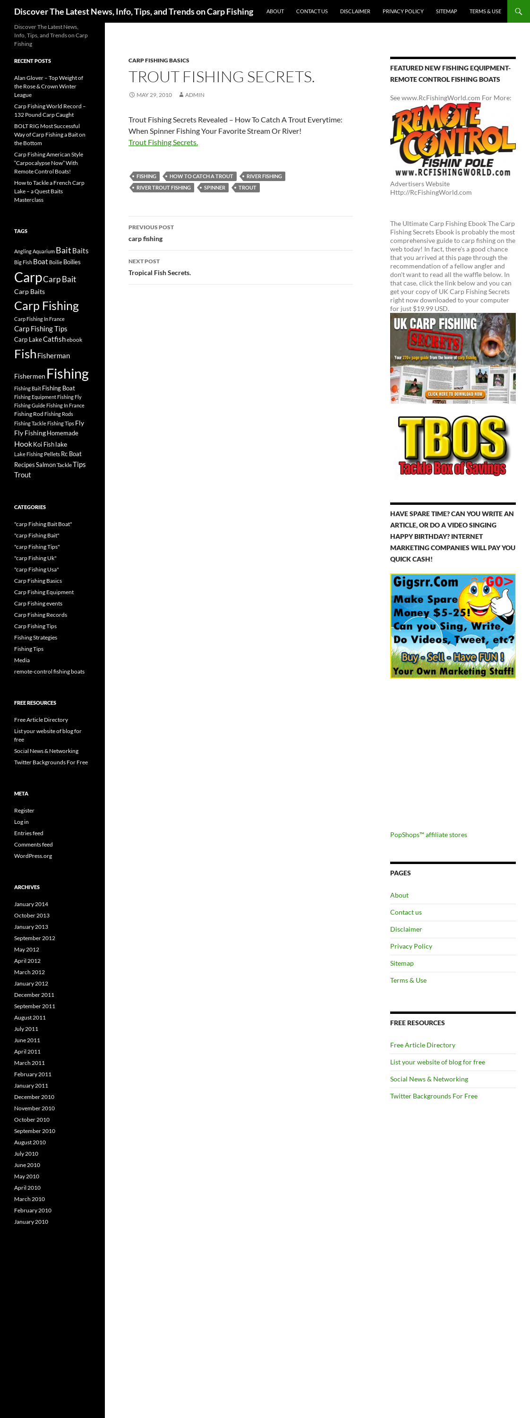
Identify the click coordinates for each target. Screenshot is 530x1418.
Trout (247, 187)
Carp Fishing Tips (35, 626)
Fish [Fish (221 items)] (25, 353)
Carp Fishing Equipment (44, 592)
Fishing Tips (28, 648)
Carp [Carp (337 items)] (28, 277)
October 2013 (32, 915)
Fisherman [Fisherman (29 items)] (53, 356)
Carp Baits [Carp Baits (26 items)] (29, 291)
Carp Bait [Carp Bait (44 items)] (59, 279)
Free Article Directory (422, 1045)
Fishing (146, 176)
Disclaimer (355, 11)
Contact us (312, 11)
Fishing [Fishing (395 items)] (67, 373)
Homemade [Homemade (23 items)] (62, 433)
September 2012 (34, 938)
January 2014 (31, 904)
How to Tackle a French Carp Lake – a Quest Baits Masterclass (49, 191)
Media (22, 660)
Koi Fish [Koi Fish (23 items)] (43, 444)
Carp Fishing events (38, 603)
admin (195, 94)
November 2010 (34, 1108)
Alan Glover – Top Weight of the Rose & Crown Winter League (48, 86)
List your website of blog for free (437, 1062)
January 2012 (31, 983)
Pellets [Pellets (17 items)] (52, 453)
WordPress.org (33, 855)
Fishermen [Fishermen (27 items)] (29, 376)
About (275, 11)
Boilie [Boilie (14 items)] (55, 262)
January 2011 (31, 1085)
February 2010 (32, 1210)
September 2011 (34, 1006)
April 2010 (27, 1187)
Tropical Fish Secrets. (240, 266)
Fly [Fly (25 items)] (79, 423)
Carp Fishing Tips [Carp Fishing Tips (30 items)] (41, 328)
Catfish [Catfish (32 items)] (54, 339)
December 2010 (34, 1096)
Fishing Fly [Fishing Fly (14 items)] (69, 397)
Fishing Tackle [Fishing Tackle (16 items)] (30, 423)
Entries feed (28, 833)
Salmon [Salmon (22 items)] (46, 464)
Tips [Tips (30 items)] (79, 464)
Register (24, 810)
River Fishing (264, 176)
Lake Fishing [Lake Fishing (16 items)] (28, 454)
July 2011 (26, 1028)
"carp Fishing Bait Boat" (43, 523)
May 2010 (26, 1176)
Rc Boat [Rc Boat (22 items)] (71, 454)
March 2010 (29, 1198)
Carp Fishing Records (40, 614)
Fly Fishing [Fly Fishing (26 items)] (30, 433)
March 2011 (29, 1062)
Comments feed (33, 844)
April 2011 (27, 1051)
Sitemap (446, 11)
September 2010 (34, 1130)
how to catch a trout (201, 176)
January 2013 (31, 926)
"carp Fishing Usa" (36, 569)
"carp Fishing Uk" (35, 558)
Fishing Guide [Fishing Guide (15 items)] (29, 405)
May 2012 (26, 949)
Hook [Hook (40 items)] (23, 443)
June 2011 (27, 1040)
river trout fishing (164, 187)
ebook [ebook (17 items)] (74, 339)
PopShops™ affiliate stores (428, 834)
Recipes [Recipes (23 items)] (24, 464)
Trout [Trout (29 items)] (22, 475)
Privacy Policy (403, 11)
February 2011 (32, 1074)
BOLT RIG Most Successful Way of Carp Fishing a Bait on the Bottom (49, 134)
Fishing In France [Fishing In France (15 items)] (65, 405)
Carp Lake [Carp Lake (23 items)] (28, 339)
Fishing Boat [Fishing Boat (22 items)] (58, 388)
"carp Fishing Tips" (37, 546)
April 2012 (27, 960)
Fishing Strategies (35, 637)
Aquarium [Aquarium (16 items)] (44, 251)
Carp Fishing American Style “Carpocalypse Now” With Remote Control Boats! (48, 163)
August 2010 (30, 1142)
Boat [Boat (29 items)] (40, 262)
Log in (21, 821)
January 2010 (31, 1221)
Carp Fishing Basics (158, 60)
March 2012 (29, 972)
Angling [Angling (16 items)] (23, 251)
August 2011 (30, 1017)
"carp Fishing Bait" (37, 535)
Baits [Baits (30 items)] (80, 250)
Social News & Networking (429, 1079)
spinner (214, 187)
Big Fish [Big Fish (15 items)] (23, 262)
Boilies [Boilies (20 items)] (72, 262)
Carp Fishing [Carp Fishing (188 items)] (46, 305)
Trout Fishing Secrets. (163, 142)
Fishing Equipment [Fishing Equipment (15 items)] (35, 397)
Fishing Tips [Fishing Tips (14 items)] (60, 423)
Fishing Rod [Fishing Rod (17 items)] (28, 413)
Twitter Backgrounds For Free (434, 1096)
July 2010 (26, 1153)
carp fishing (240, 232)
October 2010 (32, 1119)
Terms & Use (485, 11)
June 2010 (27, 1164)
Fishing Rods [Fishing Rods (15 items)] (58, 414)
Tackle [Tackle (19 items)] (64, 464)
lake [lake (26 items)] (61, 444)
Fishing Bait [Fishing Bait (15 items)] (27, 388)
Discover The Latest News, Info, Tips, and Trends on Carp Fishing (133, 11)
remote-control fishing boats (49, 671)
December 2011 (34, 994)
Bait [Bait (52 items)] (63, 250)
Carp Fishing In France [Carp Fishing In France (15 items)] (39, 319)
